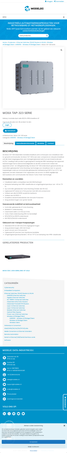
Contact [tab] (50, 143)
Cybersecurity (9, 288)
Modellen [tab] (40, 143)
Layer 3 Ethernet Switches (16, 308)
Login (7, 125)
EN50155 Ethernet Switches (16, 295)
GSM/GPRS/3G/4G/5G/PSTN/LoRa (16, 328)
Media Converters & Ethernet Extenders (18, 331)
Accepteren (33, 442)
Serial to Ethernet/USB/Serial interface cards (19, 337)
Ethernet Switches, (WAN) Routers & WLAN (31, 42)
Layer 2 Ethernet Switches (16, 306)
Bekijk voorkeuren (33, 447)
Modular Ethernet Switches (16, 310)
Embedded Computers (12, 290)
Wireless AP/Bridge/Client (16, 316)
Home (5, 42)
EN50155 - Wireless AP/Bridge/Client (28, 45)
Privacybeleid (33, 450)
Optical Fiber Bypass (14, 312)
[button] (64, 425)
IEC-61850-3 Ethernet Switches (17, 300)
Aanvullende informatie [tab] (25, 143)
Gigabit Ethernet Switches (16, 298)
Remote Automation (11, 334)
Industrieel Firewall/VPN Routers (18, 304)
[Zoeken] (47, 35)
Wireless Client (15, 323)
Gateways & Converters (12, 325)
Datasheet (10, 131)
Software (7, 340)
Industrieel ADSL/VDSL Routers (17, 302)
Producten (11, 42)
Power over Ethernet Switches (17, 314)
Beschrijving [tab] (8, 143)
